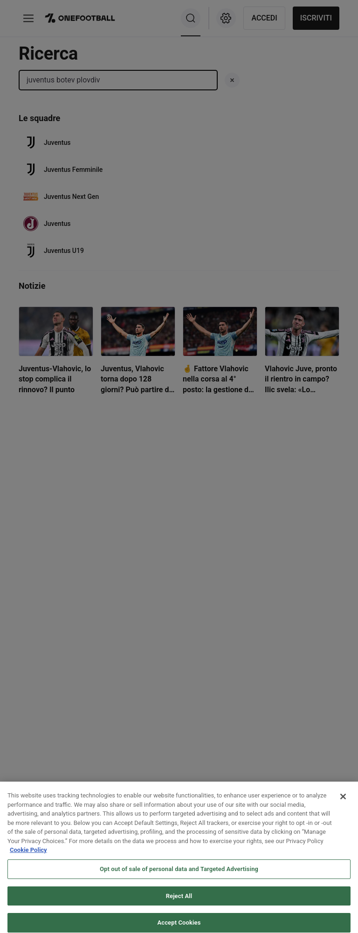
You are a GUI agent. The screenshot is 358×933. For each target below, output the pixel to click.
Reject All (179, 902)
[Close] (343, 803)
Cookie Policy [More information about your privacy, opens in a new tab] (28, 856)
